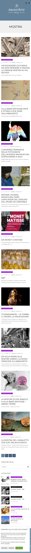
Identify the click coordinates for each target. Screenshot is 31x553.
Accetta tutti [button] (19, 548)
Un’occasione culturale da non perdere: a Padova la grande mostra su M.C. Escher (15, 69)
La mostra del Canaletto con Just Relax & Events (15, 441)
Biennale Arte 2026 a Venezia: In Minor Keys (19, 480)
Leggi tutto (7, 543)
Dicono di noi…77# (17, 499)
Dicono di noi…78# (17, 489)
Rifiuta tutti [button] (4, 548)
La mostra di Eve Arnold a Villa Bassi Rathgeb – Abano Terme (14, 401)
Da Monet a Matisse (11, 240)
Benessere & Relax (16, 487)
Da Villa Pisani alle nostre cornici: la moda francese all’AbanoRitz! (14, 358)
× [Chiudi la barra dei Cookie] (28, 528)
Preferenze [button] (11, 548)
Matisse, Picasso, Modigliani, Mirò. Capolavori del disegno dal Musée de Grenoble (14, 198)
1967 (3, 278)
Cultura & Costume (6, 59)
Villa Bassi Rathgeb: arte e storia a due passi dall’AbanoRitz (14, 111)
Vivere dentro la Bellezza (17, 519)
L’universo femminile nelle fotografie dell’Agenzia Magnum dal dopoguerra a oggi (15, 153)
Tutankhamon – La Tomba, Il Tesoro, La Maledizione (15, 315)
